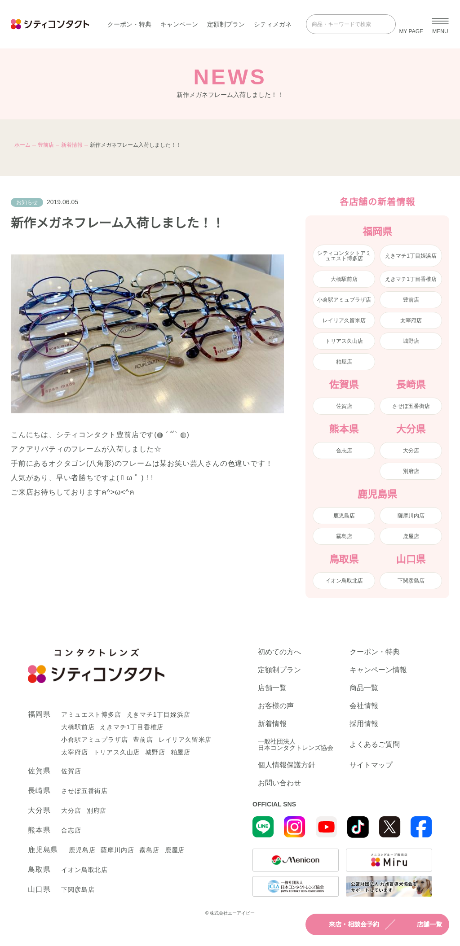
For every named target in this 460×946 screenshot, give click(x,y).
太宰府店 (411, 320)
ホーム (22, 145)
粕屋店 (344, 362)
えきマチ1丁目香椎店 (411, 279)
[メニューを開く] (440, 24)
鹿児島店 (344, 515)
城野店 (411, 341)
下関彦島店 (411, 581)
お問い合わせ (279, 783)
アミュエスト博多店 (91, 714)
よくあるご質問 (374, 744)
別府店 (411, 471)
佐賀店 (344, 406)
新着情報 (72, 145)
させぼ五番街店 (411, 406)
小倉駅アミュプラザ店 (344, 300)
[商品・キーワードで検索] (344, 24)
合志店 (344, 450)
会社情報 (363, 706)
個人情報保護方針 (286, 765)
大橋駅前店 (344, 279)
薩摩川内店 (411, 515)
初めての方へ (279, 652)
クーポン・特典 (129, 24)
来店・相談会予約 (346, 924)
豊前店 (46, 145)
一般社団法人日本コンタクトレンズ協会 (295, 744)
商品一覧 (363, 688)
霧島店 (344, 536)
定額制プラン (226, 24)
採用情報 (363, 723)
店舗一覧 (421, 924)
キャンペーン (179, 24)
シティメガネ (273, 24)
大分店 (411, 450)
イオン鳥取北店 (344, 581)
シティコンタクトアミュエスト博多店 (344, 256)
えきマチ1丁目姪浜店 (411, 256)
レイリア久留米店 (344, 320)
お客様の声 (276, 706)
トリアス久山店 (344, 341)
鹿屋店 (411, 536)
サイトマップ (371, 765)
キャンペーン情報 (378, 670)
